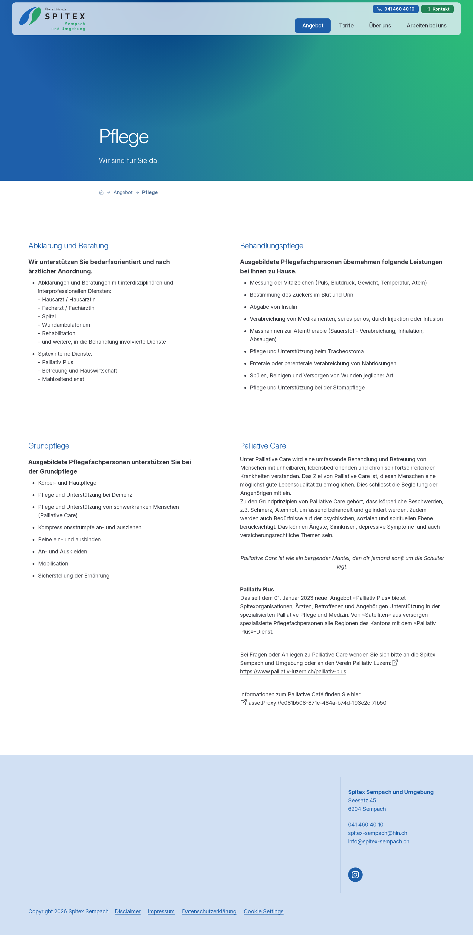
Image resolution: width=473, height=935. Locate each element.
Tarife (346, 25)
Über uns (380, 25)
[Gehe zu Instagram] (355, 874)
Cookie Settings (264, 911)
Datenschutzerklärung (209, 911)
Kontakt (437, 8)
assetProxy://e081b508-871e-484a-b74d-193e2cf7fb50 (317, 703)
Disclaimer (128, 911)
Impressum (161, 911)
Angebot (313, 25)
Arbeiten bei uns (426, 25)
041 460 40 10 (395, 8)
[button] (455, 897)
